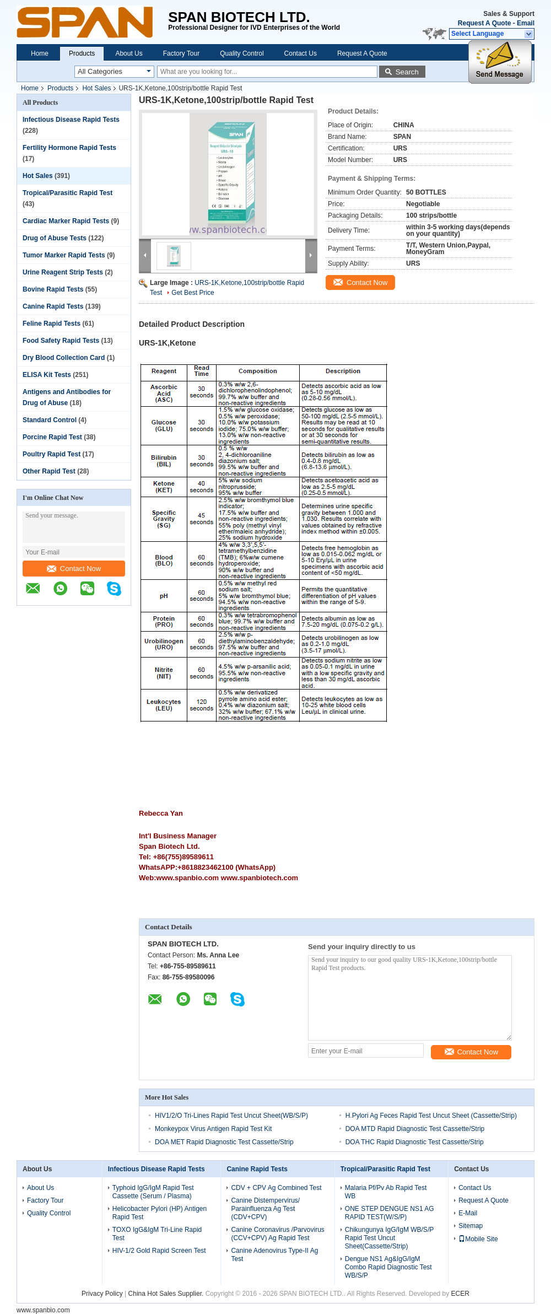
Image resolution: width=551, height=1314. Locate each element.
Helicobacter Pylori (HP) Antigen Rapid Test (159, 1213)
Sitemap (470, 1226)
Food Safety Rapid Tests (61, 340)
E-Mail (467, 1213)
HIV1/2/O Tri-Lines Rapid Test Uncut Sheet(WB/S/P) (231, 1115)
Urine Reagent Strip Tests (63, 272)
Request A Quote (484, 23)
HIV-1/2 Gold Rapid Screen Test (159, 1250)
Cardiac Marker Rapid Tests (66, 221)
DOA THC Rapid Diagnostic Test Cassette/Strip (414, 1142)
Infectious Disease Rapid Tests (71, 119)
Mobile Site (478, 1239)
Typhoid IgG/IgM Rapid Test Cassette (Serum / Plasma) (153, 1192)
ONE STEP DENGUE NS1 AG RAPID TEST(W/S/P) (389, 1213)
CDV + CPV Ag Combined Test (276, 1188)
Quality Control (241, 53)
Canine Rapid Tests (53, 306)
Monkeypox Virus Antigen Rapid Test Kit (213, 1129)
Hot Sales (96, 88)
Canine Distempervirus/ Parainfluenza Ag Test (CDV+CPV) (265, 1209)
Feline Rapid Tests (51, 323)
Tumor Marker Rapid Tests (64, 255)
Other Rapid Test (49, 471)
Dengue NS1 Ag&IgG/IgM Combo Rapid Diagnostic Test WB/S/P (388, 1267)
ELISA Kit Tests (47, 375)
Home (39, 53)
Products (82, 53)
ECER (460, 1293)
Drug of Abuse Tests (55, 238)
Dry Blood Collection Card (64, 358)
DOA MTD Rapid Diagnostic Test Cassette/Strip (415, 1129)
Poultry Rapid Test (51, 454)
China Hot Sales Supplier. (167, 1293)
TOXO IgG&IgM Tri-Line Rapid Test (157, 1234)
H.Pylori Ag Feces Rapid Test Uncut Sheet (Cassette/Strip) (431, 1115)
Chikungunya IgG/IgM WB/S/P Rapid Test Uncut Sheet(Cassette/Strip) (389, 1238)
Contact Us (300, 53)
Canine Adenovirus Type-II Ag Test (274, 1255)
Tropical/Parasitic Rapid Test (67, 193)
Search (407, 72)
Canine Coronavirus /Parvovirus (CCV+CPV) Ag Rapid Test (277, 1234)
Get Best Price (192, 293)
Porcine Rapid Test (52, 437)
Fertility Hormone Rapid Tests (69, 148)
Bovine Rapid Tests (53, 289)
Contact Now (74, 568)
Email (525, 23)
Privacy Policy (102, 1293)
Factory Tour (181, 53)
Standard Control (50, 420)
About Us (128, 53)
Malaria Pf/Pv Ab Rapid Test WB (386, 1192)
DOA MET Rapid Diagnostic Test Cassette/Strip (224, 1142)
